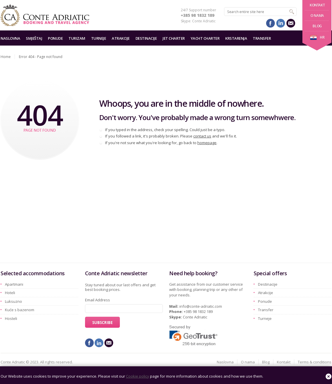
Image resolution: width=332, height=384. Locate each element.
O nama (317, 15)
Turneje (98, 38)
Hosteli (11, 318)
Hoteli (10, 292)
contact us (202, 136)
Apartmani (14, 284)
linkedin (280, 23)
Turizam (76, 38)
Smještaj (34, 38)
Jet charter (174, 38)
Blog (317, 25)
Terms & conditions (314, 362)
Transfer (262, 38)
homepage (206, 142)
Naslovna (10, 38)
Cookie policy (137, 376)
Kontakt (317, 5)
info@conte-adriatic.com (200, 306)
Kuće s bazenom (19, 309)
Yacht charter (205, 38)
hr (317, 37)
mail (290, 23)
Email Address (97, 300)
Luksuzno (13, 301)
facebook (270, 23)
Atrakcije (121, 38)
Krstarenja (236, 38)
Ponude (55, 38)
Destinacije (146, 38)
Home (6, 56)
